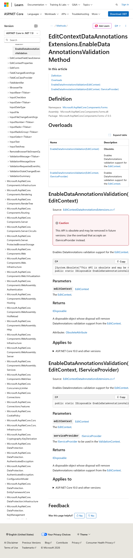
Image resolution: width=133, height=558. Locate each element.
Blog (47, 542)
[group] (91, 269)
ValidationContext (109, 441)
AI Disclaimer (11, 542)
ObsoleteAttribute (76, 332)
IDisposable (59, 311)
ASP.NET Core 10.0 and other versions (78, 351)
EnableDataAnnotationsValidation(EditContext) (75, 84)
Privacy (75, 542)
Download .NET (118, 14)
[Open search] (116, 5)
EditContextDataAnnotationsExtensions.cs (88, 209)
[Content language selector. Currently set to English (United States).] (20, 534)
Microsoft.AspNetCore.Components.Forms (85, 107)
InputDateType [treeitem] (17, 107)
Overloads (56, 80)
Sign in (125, 4)
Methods (61, 25)
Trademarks (28, 547)
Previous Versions (31, 542)
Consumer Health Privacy (99, 542)
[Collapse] (36, 26)
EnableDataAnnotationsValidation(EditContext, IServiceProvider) (85, 89)
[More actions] (126, 26)
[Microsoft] (6, 4)
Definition (56, 75)
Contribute (62, 542)
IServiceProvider (91, 436)
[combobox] (22, 33)
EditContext (114, 166)
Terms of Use (11, 547)
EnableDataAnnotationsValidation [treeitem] (27, 51)
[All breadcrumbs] (51, 26)
